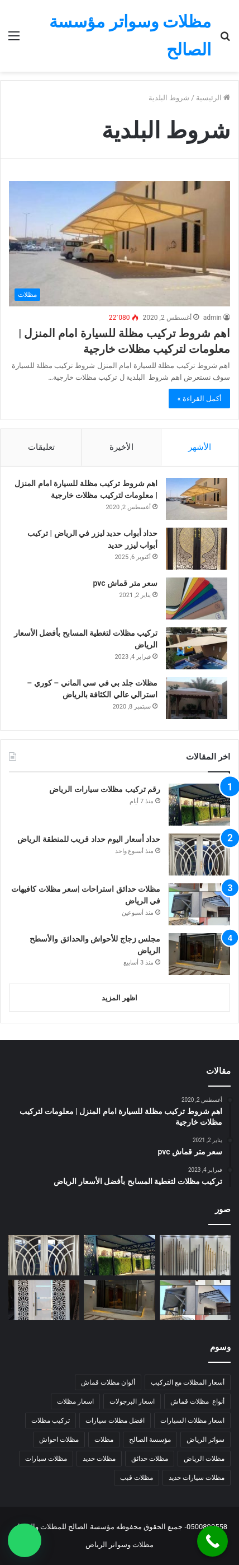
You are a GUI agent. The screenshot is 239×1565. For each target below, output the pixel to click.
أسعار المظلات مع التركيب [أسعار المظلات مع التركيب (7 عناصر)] (187, 1382)
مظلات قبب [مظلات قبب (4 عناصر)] (136, 1478)
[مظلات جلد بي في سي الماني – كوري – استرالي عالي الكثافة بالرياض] (196, 698)
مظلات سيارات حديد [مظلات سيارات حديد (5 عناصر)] (196, 1478)
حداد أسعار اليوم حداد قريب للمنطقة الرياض (88, 839)
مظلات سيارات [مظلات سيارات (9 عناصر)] (46, 1458)
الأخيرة (121, 447)
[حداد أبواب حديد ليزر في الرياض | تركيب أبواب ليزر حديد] (196, 549)
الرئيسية (213, 98)
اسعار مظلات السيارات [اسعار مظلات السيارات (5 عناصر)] (192, 1420)
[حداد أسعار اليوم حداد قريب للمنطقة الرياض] (199, 854)
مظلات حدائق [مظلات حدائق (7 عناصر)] (149, 1458)
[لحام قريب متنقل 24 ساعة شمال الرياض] (43, 1300)
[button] (24, 1540)
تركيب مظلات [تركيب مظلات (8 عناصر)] (50, 1420)
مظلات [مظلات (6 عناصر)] (103, 1439)
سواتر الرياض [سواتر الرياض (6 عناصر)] (205, 1439)
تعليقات (41, 447)
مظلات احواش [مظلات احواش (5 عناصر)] (59, 1439)
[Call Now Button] (212, 1541)
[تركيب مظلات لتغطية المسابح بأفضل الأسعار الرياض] (196, 648)
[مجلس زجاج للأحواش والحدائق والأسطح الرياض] (199, 954)
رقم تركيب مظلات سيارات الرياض (104, 789)
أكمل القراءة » (199, 398)
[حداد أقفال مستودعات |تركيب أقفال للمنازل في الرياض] (195, 1255)
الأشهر (199, 447)
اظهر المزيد (119, 998)
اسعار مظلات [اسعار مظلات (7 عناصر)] (75, 1401)
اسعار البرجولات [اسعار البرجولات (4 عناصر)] (132, 1401)
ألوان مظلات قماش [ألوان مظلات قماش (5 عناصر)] (108, 1382)
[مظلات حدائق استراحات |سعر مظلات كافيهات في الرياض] (199, 904)
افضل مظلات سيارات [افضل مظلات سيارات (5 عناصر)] (115, 1420)
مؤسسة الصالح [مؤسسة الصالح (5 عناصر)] (150, 1439)
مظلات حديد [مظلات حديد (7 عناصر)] (99, 1458)
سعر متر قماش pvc (125, 583)
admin (212, 318)
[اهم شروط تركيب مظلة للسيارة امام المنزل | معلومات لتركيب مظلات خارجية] (119, 243)
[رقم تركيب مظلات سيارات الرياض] (199, 805)
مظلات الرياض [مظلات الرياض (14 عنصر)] (204, 1458)
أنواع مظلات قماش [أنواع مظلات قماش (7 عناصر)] (197, 1401)
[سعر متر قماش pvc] (196, 598)
